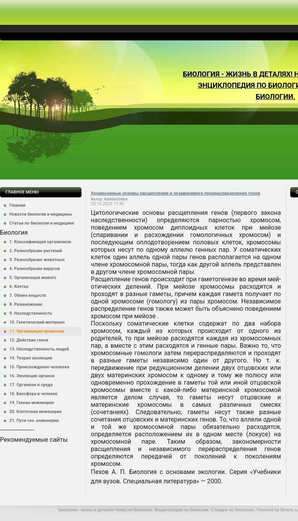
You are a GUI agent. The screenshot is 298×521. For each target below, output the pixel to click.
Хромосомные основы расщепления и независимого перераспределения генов (175, 193)
